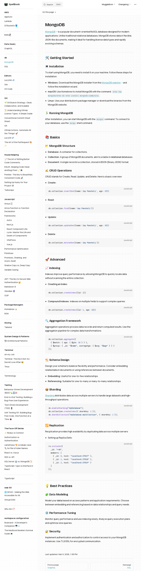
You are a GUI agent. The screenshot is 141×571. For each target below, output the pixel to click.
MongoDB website (111, 82)
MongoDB (50, 31)
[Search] (52, 4)
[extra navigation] (135, 4)
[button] (18, 12)
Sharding (49, 395)
